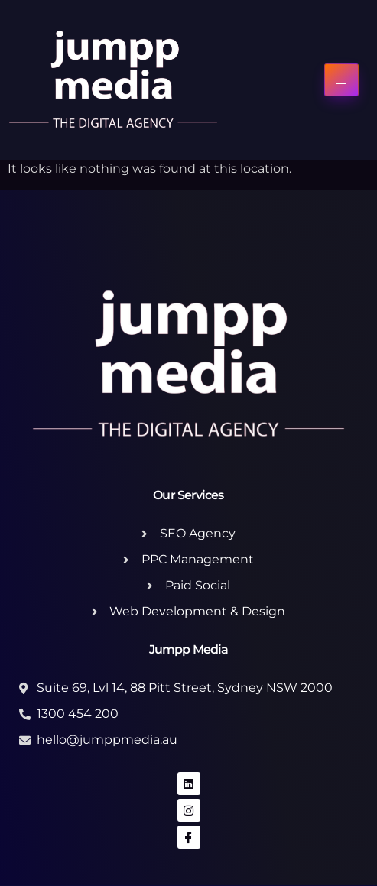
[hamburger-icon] (341, 79)
